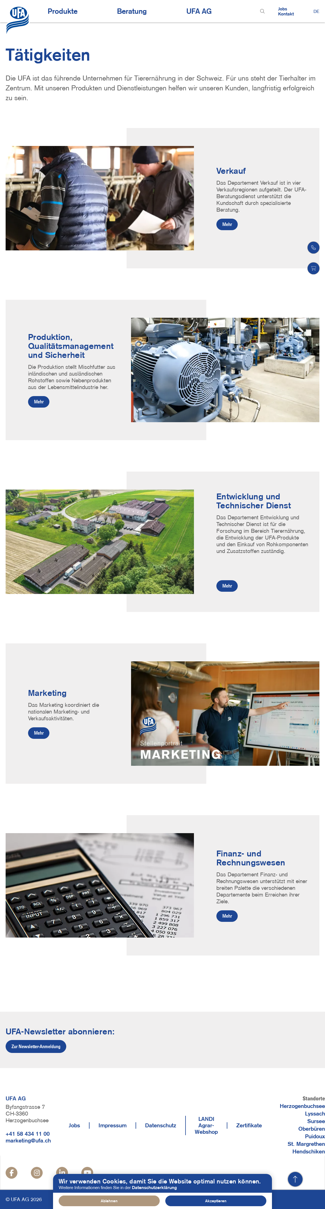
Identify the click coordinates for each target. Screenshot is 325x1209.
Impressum (113, 1125)
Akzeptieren (215, 1200)
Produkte (62, 11)
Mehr (227, 224)
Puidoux (315, 1136)
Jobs (282, 9)
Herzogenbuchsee (302, 1106)
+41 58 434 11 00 (28, 1133)
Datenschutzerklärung (154, 1187)
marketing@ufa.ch (28, 1140)
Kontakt (286, 14)
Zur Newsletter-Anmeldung (36, 1046)
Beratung (132, 11)
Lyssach (315, 1113)
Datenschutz (160, 1125)
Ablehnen (109, 1200)
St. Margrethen (306, 1144)
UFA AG (199, 11)
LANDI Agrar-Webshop (206, 1125)
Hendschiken (308, 1151)
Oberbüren (311, 1128)
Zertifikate (249, 1125)
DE (316, 11)
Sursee (316, 1121)
